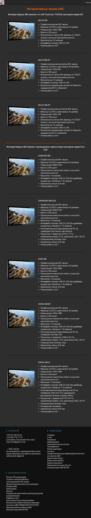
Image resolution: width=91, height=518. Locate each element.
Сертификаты (53, 446)
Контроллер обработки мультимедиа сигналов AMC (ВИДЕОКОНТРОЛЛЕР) (22, 503)
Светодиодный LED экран (17, 482)
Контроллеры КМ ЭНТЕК (58, 467)
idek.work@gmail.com (16, 442)
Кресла (9, 491)
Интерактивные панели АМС (19, 507)
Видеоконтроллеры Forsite (59, 465)
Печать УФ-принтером (16, 477)
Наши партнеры (54, 449)
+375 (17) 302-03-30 (14, 435)
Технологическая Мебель (17, 479)
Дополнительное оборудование (20, 500)
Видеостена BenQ (54, 463)
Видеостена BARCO (55, 460)
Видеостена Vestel (55, 458)
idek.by (16, 449)
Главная (51, 435)
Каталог (51, 451)
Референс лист (12, 498)
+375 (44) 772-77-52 (14, 437)
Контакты (51, 439)
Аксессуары (11, 489)
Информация (53, 442)
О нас (49, 437)
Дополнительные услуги (58, 444)
